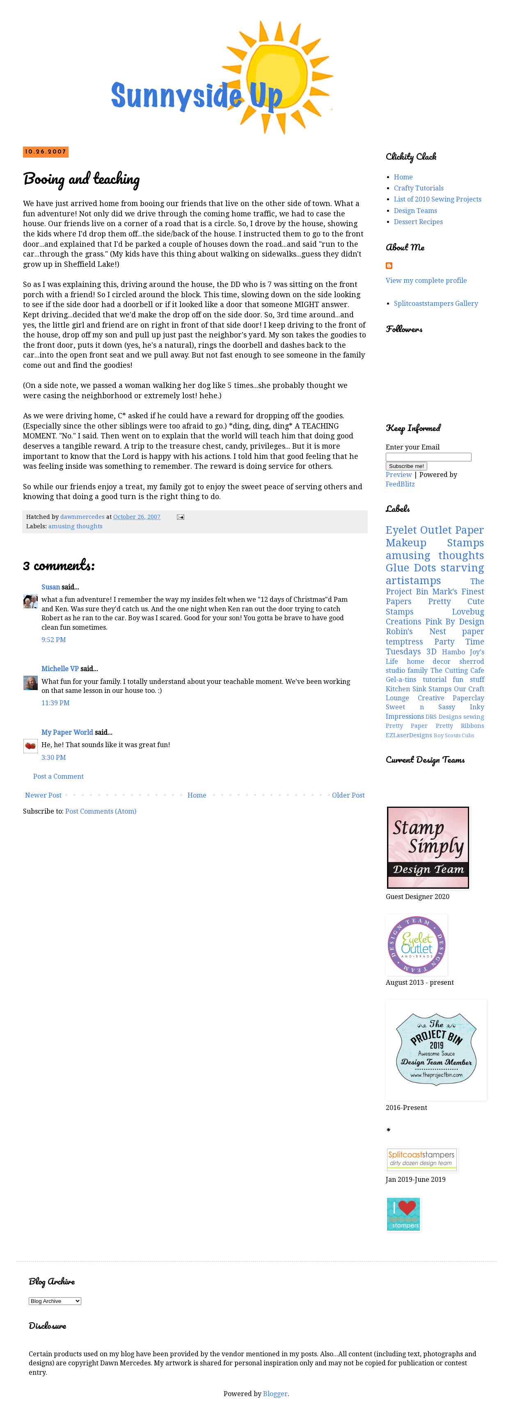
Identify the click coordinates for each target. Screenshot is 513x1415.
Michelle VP (60, 669)
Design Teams (415, 211)
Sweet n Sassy (420, 707)
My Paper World (67, 732)
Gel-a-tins (401, 679)
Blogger (275, 1394)
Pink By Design (454, 621)
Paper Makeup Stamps (435, 536)
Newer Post (43, 795)
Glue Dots (411, 568)
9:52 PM (53, 640)
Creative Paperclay (451, 698)
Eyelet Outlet (419, 530)
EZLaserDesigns (409, 735)
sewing (473, 716)
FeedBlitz (400, 484)
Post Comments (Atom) (100, 811)
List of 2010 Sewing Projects (437, 199)
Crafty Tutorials (419, 188)
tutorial (435, 679)
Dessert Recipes (418, 222)
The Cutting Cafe (458, 670)
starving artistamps (435, 574)
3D (431, 651)
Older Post (348, 795)
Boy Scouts (447, 735)
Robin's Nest (416, 631)
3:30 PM (53, 757)
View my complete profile (426, 280)
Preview (399, 475)
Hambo (453, 652)
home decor (429, 661)
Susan (50, 587)
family (418, 670)
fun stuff (468, 679)
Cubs (468, 735)
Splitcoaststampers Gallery (436, 303)
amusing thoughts (75, 526)
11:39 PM (55, 703)
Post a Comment (58, 776)
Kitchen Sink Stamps (418, 689)
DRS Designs (443, 716)
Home (197, 795)
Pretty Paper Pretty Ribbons (435, 725)
